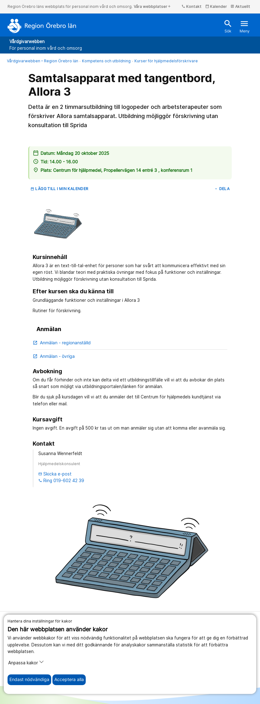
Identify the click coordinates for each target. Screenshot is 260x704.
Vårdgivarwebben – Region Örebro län (42, 61)
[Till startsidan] (42, 25)
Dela (222, 188)
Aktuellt (240, 6)
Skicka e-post (55, 473)
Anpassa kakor (26, 662)
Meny (245, 26)
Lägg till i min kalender (59, 188)
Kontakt (191, 6)
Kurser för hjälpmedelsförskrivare (166, 61)
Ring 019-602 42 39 (61, 480)
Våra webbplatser (152, 6)
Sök (228, 26)
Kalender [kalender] (216, 6)
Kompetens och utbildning (106, 61)
